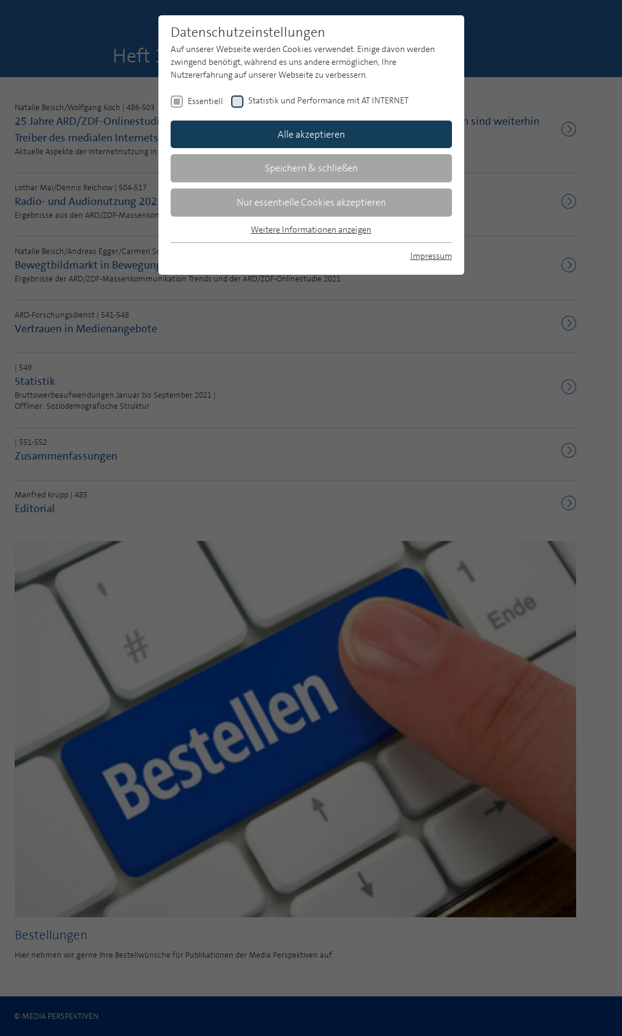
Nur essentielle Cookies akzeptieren (311, 202)
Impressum (431, 255)
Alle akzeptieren (311, 134)
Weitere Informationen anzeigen (311, 229)
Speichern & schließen (311, 168)
